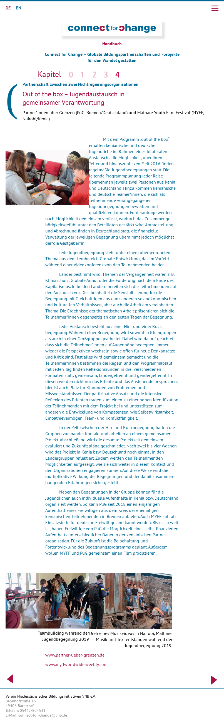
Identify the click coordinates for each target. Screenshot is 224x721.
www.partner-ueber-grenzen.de (74, 655)
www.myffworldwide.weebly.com (76, 664)
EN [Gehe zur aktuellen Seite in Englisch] (18, 8)
